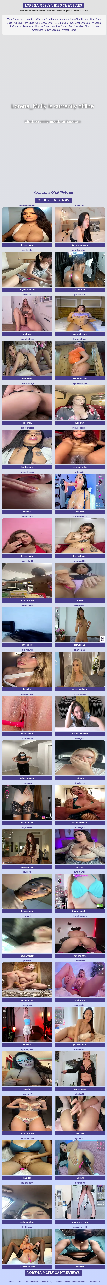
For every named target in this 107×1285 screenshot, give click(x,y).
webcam (80, 1266)
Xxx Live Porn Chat (23, 23)
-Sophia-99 (80, 1183)
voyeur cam (79, 289)
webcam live (27, 822)
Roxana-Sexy (27, 1183)
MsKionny (27, 1005)
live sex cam (27, 245)
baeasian (27, 783)
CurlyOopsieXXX (79, 428)
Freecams (28, 26)
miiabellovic (27, 516)
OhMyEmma (79, 650)
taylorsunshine (79, 383)
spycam (80, 867)
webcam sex (27, 1000)
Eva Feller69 (27, 561)
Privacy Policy (31, 1281)
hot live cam (27, 467)
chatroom (27, 334)
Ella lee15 (79, 1094)
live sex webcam (80, 245)
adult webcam (27, 956)
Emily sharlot (27, 428)
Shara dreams (27, 472)
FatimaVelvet (27, 605)
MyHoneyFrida (27, 1049)
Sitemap (10, 1281)
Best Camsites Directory (81, 26)
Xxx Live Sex (27, 19)
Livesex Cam (42, 26)
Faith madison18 (27, 206)
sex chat (80, 1133)
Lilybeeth (27, 872)
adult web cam (27, 778)
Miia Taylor (80, 827)
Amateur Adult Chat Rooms (74, 19)
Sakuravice (79, 1005)
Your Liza (27, 961)
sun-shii (27, 916)
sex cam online (79, 467)
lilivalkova (80, 783)
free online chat (79, 911)
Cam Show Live (43, 23)
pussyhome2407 (80, 694)
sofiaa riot (80, 472)
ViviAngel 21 (79, 561)
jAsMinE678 (27, 739)
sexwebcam (79, 645)
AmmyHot (79, 739)
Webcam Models (79, 1281)
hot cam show (27, 600)
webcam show (27, 1222)
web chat (79, 423)
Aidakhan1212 (27, 1138)
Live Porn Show (59, 26)
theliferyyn (27, 1227)
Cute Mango (79, 872)
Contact (19, 1281)
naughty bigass (79, 250)
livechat (80, 1178)
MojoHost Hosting (62, 1281)
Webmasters (94, 1281)
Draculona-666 (80, 916)
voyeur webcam (27, 289)
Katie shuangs (27, 383)
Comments (42, 192)
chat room (80, 1000)
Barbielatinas (79, 339)
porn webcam (79, 1044)
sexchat (27, 1089)
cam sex (80, 600)
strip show (27, 645)
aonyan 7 (27, 1094)
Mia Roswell (27, 650)
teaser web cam (79, 822)
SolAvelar (79, 206)
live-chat (79, 512)
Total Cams (13, 19)
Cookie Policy (46, 1281)
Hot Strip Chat (61, 23)
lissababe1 (79, 961)
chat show (27, 378)
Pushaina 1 (79, 294)
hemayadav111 (79, 1227)
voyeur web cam (80, 1222)
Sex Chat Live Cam (80, 23)
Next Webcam (62, 192)
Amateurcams (69, 30)
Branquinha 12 (80, 516)
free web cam (79, 556)
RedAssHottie (27, 694)
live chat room (80, 334)
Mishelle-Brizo (27, 339)
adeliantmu (79, 605)
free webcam (79, 1089)
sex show (27, 423)
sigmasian (27, 827)
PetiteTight (27, 250)
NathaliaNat (79, 1049)
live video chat (80, 378)
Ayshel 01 (79, 1138)
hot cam (80, 778)
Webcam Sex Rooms (47, 19)
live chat (27, 512)
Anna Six (27, 294)
